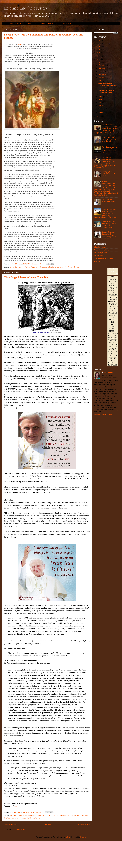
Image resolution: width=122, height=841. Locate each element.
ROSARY (50, 23)
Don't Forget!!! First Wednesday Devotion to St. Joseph (109, 139)
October (102, 71)
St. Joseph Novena (72, 267)
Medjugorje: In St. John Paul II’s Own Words (108, 173)
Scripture (54, 815)
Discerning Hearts (100, 253)
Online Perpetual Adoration (103, 258)
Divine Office (98, 255)
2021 (99, 43)
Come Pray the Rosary (102, 250)
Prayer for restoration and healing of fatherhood (47, 267)
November (102, 68)
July (100, 81)
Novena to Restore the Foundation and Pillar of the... (107, 85)
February (102, 109)
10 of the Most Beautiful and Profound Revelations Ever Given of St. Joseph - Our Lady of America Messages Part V (105, 162)
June (101, 96)
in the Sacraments (29, 815)
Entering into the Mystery (26, 8)
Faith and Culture (16, 815)
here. (16, 806)
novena (20, 44)
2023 (99, 40)
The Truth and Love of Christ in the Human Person (22, 818)
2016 (99, 59)
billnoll (68, 837)
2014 (99, 116)
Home (5, 23)
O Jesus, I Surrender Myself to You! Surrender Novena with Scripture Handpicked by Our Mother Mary (106, 213)
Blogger (83, 837)
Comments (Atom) (20, 829)
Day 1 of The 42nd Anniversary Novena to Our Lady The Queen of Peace (109, 224)
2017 (99, 56)
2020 (99, 46)
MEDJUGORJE (32, 23)
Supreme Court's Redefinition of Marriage (73, 815)
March (101, 106)
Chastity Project (99, 247)
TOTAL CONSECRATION (17, 23)
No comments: (37, 264)
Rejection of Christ (43, 815)
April (100, 103)
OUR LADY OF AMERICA (63, 23)
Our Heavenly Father (22, 267)
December (102, 65)
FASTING (42, 23)
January (102, 112)
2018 (99, 53)
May (100, 99)
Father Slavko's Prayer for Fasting (108, 201)
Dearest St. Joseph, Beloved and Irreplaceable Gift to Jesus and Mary (109, 235)
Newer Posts (10, 824)
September (103, 74)
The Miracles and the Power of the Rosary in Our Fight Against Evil (109, 150)
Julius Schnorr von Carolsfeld (41, 332)
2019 (99, 50)
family (12, 267)
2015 (99, 62)
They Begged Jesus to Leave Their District (28, 277)
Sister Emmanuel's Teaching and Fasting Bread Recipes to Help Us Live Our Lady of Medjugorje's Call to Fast (106, 128)
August (101, 77)
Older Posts (84, 824)
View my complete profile (103, 415)
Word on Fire (99, 261)
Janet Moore (108, 372)
